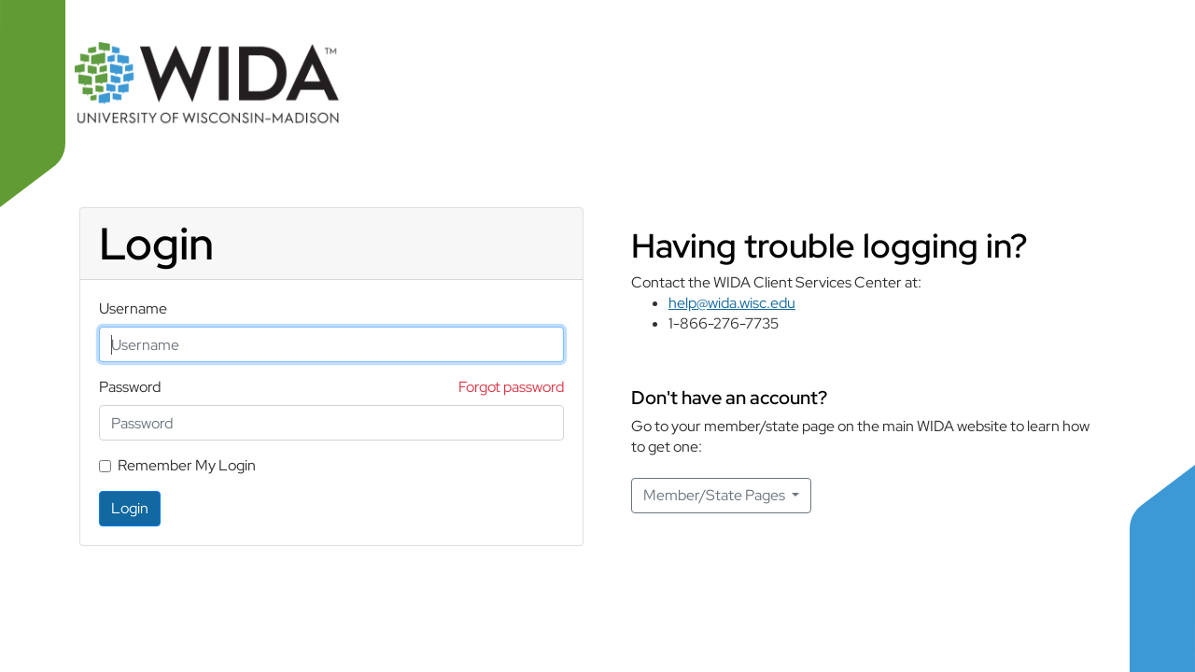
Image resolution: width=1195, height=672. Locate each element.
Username (133, 308)
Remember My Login (187, 465)
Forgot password (511, 387)
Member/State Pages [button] (715, 495)
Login (129, 508)
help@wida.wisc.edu (731, 303)
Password (130, 387)
